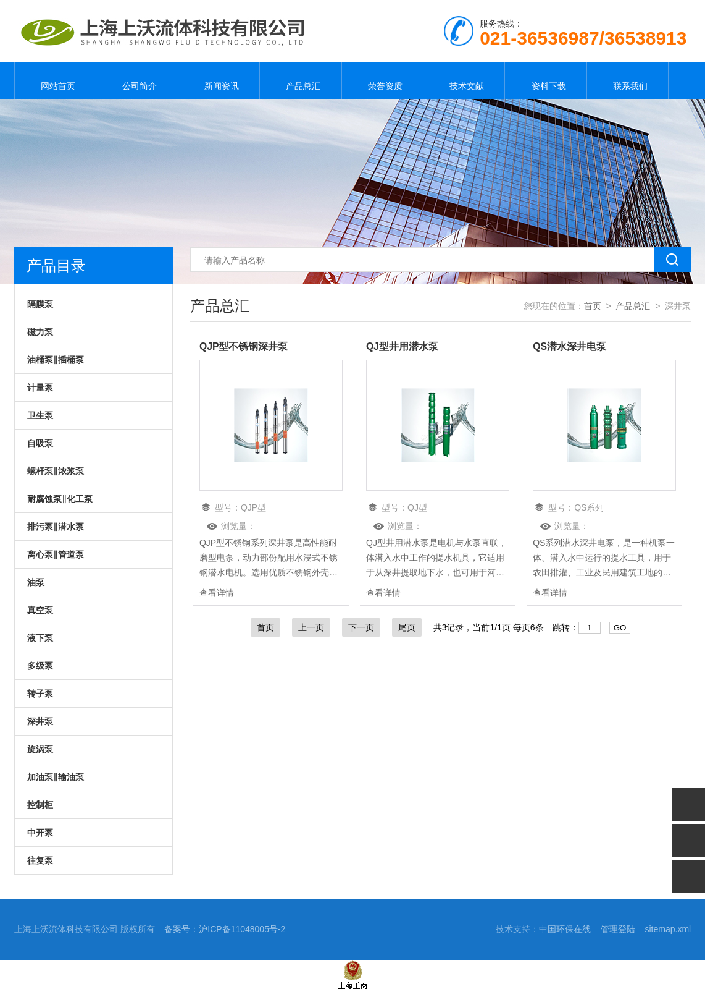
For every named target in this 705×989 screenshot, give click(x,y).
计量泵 (40, 388)
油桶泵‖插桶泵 (55, 360)
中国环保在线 (565, 929)
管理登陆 (618, 929)
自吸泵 (40, 443)
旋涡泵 (40, 749)
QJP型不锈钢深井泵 (243, 346)
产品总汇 (300, 80)
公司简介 (137, 80)
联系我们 (628, 80)
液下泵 (40, 638)
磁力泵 (40, 332)
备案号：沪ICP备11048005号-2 (224, 929)
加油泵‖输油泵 (55, 777)
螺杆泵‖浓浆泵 (55, 471)
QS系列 (589, 507)
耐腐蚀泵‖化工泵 (60, 499)
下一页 (361, 627)
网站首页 (55, 80)
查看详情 (216, 593)
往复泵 (40, 860)
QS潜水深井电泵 (569, 346)
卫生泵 (40, 415)
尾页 (406, 627)
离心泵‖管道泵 (55, 554)
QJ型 (417, 507)
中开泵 (40, 833)
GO (620, 627)
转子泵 (40, 693)
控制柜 (40, 805)
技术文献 (464, 80)
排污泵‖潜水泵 (55, 527)
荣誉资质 (382, 80)
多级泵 (40, 666)
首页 (592, 306)
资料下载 (545, 80)
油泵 (35, 582)
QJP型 (253, 507)
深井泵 (40, 721)
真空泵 (40, 610)
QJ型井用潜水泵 (402, 346)
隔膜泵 (40, 304)
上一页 (311, 627)
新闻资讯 (218, 80)
